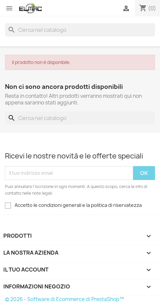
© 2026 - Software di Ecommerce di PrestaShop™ (64, 299)
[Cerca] (80, 29)
